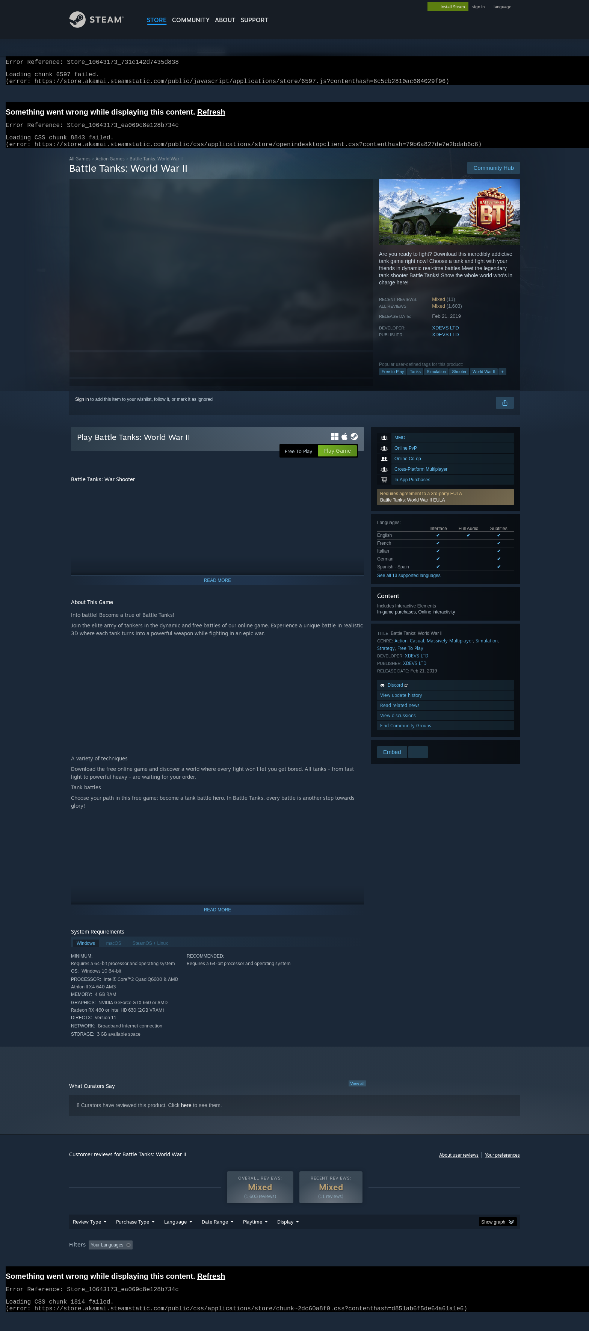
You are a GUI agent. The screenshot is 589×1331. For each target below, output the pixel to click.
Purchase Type (132, 1236)
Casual (417, 650)
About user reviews (459, 1164)
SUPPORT (255, 20)
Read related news (400, 714)
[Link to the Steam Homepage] (102, 26)
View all (357, 1092)
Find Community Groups (405, 734)
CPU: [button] (396, 1259)
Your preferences (502, 1164)
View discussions (398, 724)
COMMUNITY (191, 20)
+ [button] (502, 380)
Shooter (459, 380)
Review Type (87, 1236)
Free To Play (410, 657)
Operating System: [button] (357, 1259)
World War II (484, 380)
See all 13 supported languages (409, 584)
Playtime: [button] (241, 1259)
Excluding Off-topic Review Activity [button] (182, 1259)
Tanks (415, 380)
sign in (478, 6)
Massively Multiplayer (450, 650)
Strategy (386, 657)
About (225, 20)
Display (285, 1236)
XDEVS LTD (445, 337)
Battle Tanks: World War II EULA (412, 509)
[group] (294, 1260)
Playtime (252, 1236)
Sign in (82, 408)
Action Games (110, 168)
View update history (401, 704)
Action (401, 650)
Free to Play (393, 380)
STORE (157, 20)
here (186, 1114)
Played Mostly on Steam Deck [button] (295, 1259)
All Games (80, 168)
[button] (445, 506)
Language (175, 1236)
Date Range (215, 1236)
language (502, 6)
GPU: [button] (421, 1259)
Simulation (436, 380)
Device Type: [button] (454, 1259)
